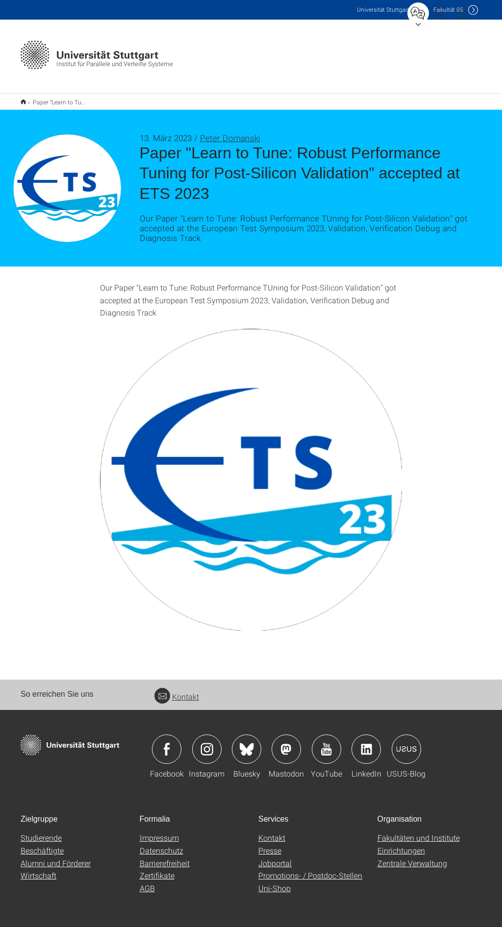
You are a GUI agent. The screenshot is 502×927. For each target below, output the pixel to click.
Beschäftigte (42, 844)
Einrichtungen (401, 844)
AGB (147, 882)
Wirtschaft (38, 869)
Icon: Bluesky (246, 742)
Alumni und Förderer (56, 857)
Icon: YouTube (326, 742)
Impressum (159, 831)
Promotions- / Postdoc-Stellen (310, 869)
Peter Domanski (230, 131)
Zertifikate (157, 869)
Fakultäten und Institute (418, 831)
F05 (448, 9)
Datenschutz (161, 844)
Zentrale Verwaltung (412, 857)
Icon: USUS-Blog (406, 742)
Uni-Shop (274, 882)
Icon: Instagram (207, 742)
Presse (269, 844)
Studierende (41, 831)
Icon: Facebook (166, 742)
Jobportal (275, 857)
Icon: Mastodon (286, 742)
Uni (383, 9)
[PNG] (251, 473)
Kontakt (176, 690)
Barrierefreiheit (165, 857)
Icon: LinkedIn (366, 742)
